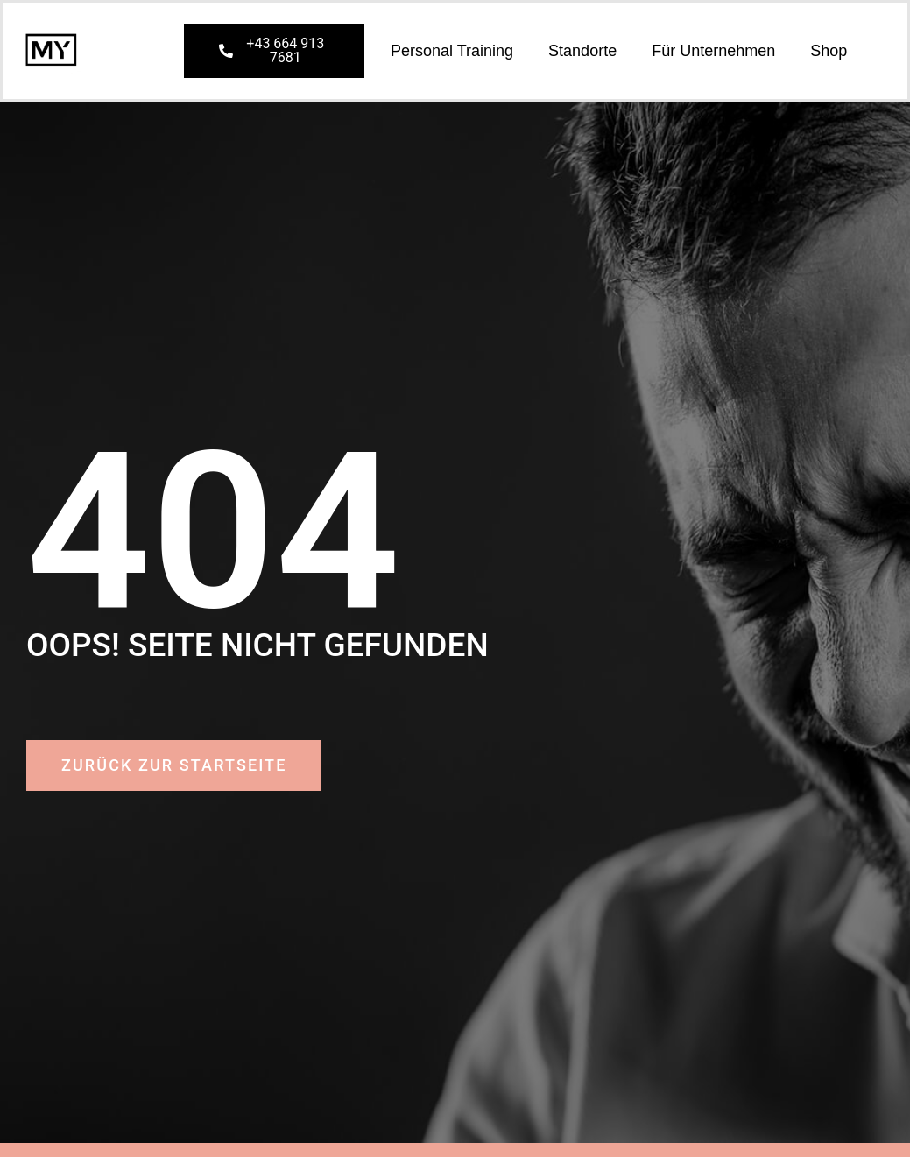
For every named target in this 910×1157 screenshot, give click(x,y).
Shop (828, 51)
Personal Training (452, 51)
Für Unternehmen (713, 51)
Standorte (582, 51)
